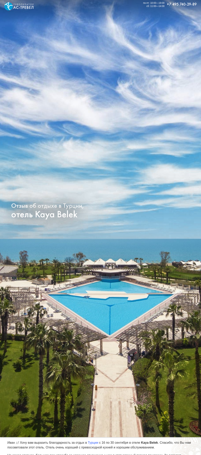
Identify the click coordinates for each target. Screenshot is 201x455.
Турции (93, 442)
